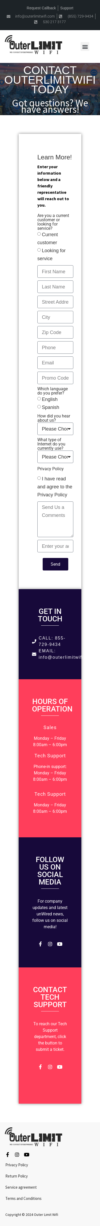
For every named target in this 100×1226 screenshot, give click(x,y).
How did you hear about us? (53, 418)
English (50, 399)
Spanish (50, 407)
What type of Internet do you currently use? (51, 444)
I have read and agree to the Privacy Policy (54, 486)
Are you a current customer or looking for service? (53, 222)
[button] (85, 46)
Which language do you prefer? (52, 391)
